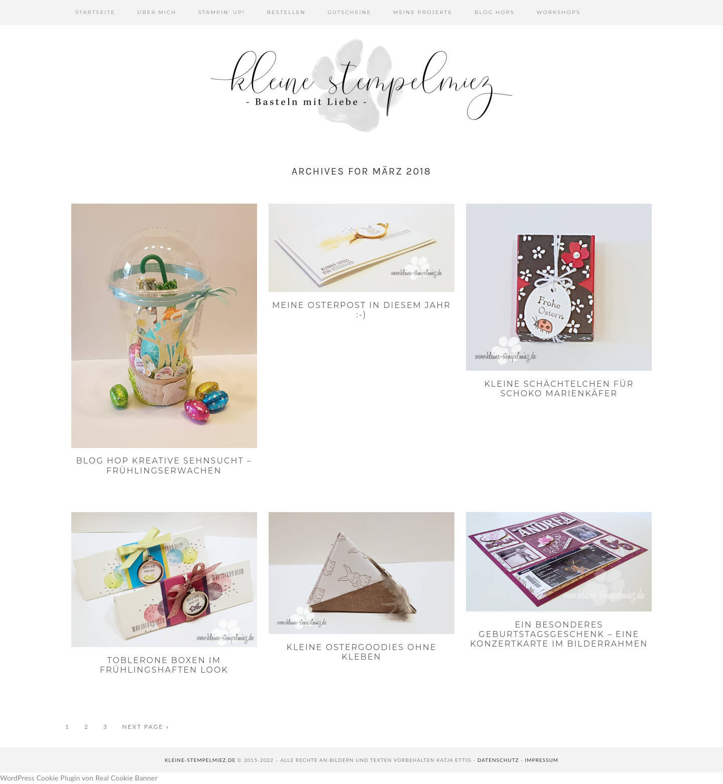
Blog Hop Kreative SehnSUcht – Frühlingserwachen (164, 465)
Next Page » (145, 727)
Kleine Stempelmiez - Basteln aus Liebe (361, 85)
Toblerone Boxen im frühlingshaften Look (164, 665)
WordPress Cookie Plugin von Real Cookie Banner (79, 777)
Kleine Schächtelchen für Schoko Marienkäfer (559, 388)
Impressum (541, 760)
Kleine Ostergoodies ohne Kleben (362, 652)
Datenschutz (498, 760)
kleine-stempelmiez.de (200, 760)
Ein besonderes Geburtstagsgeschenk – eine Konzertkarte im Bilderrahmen (559, 634)
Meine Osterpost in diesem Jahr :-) (361, 310)
